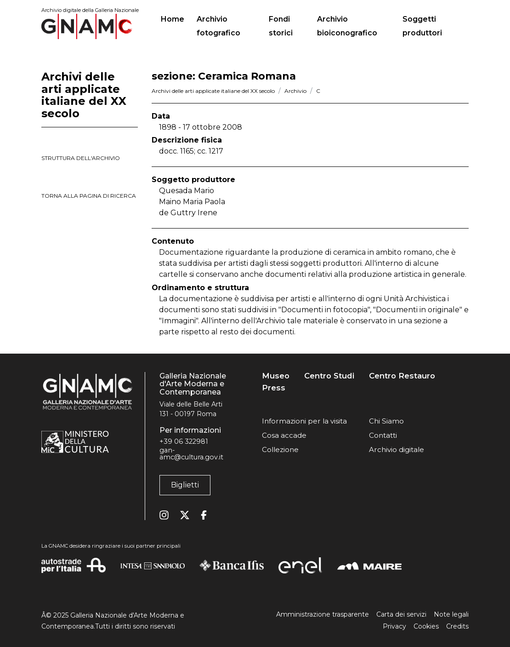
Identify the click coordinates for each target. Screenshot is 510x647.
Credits (457, 626)
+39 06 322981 (183, 441)
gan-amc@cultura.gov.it (191, 453)
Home (176, 17)
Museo (275, 376)
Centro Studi (329, 376)
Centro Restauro (402, 376)
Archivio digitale (396, 449)
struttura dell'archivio (80, 158)
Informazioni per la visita (304, 421)
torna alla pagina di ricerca (88, 195)
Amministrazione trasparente (322, 614)
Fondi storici (281, 26)
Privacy (394, 626)
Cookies (426, 626)
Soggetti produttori (422, 26)
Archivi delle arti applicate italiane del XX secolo (213, 90)
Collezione (280, 449)
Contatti (383, 435)
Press (273, 388)
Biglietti (185, 485)
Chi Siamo (386, 421)
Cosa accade (284, 435)
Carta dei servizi (401, 614)
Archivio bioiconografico (347, 26)
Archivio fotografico (218, 26)
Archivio (295, 90)
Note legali (451, 614)
